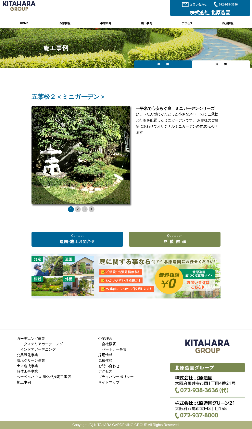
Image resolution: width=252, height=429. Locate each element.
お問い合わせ (109, 366)
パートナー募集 (114, 349)
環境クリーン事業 (31, 360)
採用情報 (227, 23)
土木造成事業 (27, 366)
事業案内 (105, 23)
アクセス (187, 23)
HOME (24, 23)
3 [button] (85, 209)
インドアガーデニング (38, 349)
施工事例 (146, 23)
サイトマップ (109, 382)
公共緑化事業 (27, 355)
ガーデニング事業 (31, 339)
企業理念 (105, 339)
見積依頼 (105, 360)
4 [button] (92, 209)
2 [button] (78, 209)
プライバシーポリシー (116, 377)
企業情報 (64, 23)
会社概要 (109, 344)
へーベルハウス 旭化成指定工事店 (44, 377)
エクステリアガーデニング (41, 344)
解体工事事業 (27, 371)
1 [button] (71, 209)
